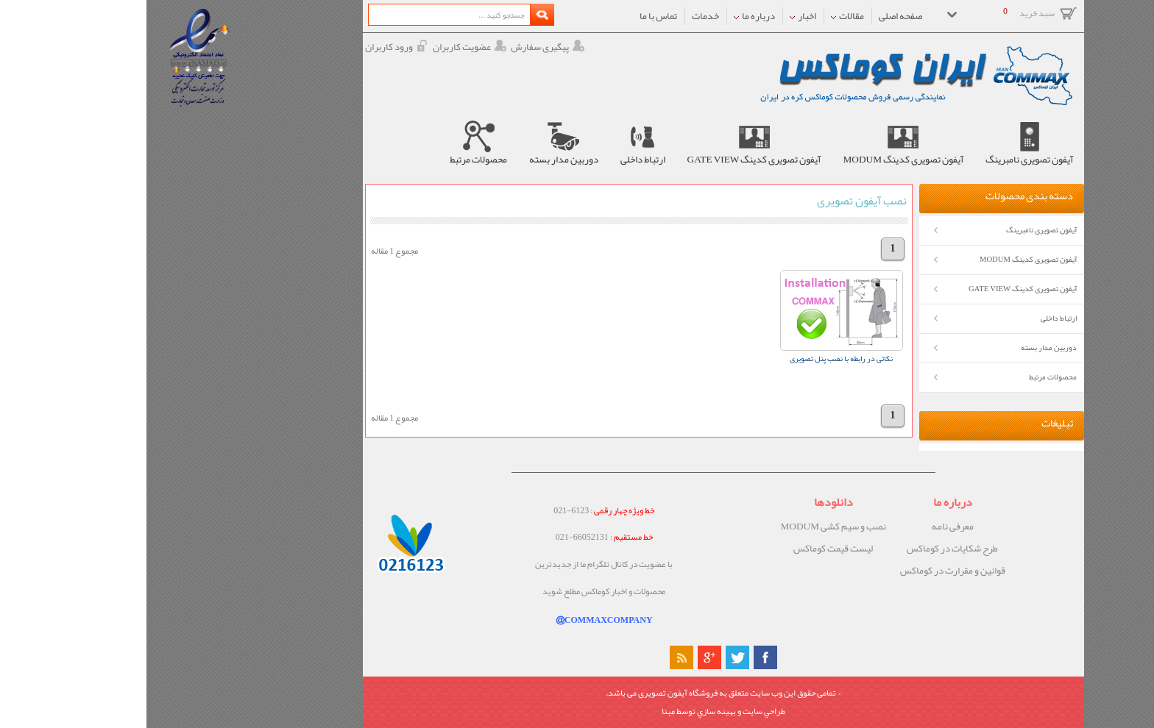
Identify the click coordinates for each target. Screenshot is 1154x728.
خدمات (559, 16)
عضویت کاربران (323, 47)
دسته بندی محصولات (883, 197)
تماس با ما (512, 16)
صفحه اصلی (754, 16)
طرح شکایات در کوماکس (806, 549)
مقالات (701, 16)
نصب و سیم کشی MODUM (687, 527)
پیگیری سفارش (401, 47)
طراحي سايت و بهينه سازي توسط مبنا (577, 711)
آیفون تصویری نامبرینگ (895, 230)
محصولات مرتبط (906, 377)
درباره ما (608, 16)
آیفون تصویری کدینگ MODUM (881, 259)
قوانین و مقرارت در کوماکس (806, 571)
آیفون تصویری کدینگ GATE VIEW (876, 288)
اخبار (656, 16)
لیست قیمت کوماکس (686, 549)
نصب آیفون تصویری (715, 201)
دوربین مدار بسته (902, 347)
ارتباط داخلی (912, 318)
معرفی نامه (806, 527)
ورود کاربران (250, 47)
